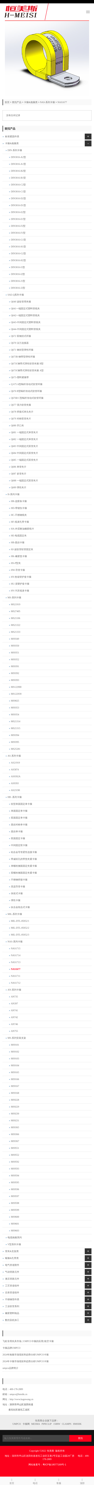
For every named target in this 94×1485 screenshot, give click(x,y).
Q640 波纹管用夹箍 (21, 301)
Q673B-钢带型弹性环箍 (23, 356)
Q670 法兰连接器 (20, 343)
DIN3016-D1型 (18, 205)
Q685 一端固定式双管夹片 (24, 460)
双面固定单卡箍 (19, 818)
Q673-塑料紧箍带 (20, 377)
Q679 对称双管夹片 (21, 418)
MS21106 (15, 618)
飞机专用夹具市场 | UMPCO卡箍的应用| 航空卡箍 (28, 1341)
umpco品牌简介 (10, 1368)
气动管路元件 (12, 1272)
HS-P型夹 (16, 563)
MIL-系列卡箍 (15, 914)
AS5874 (15, 769)
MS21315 (15, 728)
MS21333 (15, 632)
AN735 (14, 996)
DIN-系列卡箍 (15, 150)
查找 (80, 1438)
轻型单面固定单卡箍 (21, 804)
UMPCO (16, 1424)
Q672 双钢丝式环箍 (21, 336)
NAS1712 (15, 983)
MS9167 (15, 1086)
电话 (35, 1480)
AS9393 (15, 783)
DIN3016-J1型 (18, 281)
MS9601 (15, 1224)
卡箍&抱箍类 (31, 102)
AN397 (14, 1003)
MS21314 (15, 721)
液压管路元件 (12, 1279)
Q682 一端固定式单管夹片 (24, 439)
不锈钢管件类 (12, 1299)
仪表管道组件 (12, 1292)
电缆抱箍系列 (15, 1237)
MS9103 (15, 1058)
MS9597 (15, 1196)
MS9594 (15, 1175)
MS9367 (15, 1141)
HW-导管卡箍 (18, 570)
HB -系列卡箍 (15, 797)
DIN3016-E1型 (18, 219)
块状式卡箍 (17, 893)
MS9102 (15, 1051)
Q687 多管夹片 (18, 473)
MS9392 (15, 673)
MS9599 (15, 1210)
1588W (56, 1424)
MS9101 (15, 1045)
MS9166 (15, 1079)
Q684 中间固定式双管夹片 (24, 453)
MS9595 (15, 1182)
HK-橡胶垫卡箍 (19, 556)
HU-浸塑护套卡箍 (20, 584)
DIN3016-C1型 (18, 191)
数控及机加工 (12, 1320)
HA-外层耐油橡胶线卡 (22, 529)
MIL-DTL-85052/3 (20, 934)
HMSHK (77, 1424)
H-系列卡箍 (14, 494)
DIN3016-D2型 (18, 198)
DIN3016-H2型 (18, 260)
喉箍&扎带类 (12, 1258)
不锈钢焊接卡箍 (19, 879)
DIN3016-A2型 (18, 157)
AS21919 (15, 762)
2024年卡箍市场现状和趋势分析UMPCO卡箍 (26, 1361)
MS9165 (15, 1072)
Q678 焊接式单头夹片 (22, 412)
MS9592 (15, 1162)
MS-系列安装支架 (17, 1038)
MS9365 (15, 1127)
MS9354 (15, 714)
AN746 (14, 1024)
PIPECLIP (47, 1424)
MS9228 (15, 1100)
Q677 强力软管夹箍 (21, 405)
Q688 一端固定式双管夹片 (24, 480)
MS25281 (15, 749)
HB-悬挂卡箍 (17, 542)
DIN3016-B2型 (18, 171)
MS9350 (15, 645)
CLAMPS (66, 1424)
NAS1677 (62, 102)
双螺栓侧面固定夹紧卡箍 (24, 873)
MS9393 (15, 680)
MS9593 (15, 1168)
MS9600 (15, 1217)
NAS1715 (15, 948)
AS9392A (15, 776)
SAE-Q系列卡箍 (16, 295)
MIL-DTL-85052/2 (20, 928)
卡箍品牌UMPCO (11, 1348)
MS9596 (15, 1189)
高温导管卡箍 (18, 886)
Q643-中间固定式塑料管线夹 (26, 322)
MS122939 (16, 694)
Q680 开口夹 (17, 425)
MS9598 (15, 1203)
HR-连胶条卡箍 (19, 501)
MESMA (35, 1424)
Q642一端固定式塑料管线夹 (25, 315)
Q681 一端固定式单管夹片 (24, 432)
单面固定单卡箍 (19, 811)
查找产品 (16, 102)
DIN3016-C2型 (18, 184)
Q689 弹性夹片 (18, 487)
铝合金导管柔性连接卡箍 (24, 852)
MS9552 (15, 1155)
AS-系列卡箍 (14, 756)
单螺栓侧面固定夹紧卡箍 (24, 866)
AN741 (14, 1010)
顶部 (82, 1480)
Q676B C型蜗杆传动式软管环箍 (27, 398)
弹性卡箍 (15, 900)
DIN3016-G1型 (18, 239)
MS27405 (15, 611)
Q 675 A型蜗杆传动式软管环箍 (26, 384)
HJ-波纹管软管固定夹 (22, 549)
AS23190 (15, 790)
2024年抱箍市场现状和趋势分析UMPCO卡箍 (26, 1354)
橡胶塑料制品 (12, 1313)
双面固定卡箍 (18, 838)
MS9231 (15, 1120)
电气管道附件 (12, 1265)
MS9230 (15, 1113)
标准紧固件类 (12, 136)
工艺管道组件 (12, 1285)
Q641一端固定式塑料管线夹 (25, 308)
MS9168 (15, 1093)
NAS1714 (15, 955)
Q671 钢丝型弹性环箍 (22, 350)
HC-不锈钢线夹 (19, 515)
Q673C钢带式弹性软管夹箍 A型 (27, 370)
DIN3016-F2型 (18, 226)
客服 (59, 1480)
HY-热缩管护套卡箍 (21, 577)
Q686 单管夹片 (18, 467)
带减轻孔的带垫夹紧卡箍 (24, 859)
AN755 (14, 1031)
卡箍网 (26, 1424)
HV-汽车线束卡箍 (20, 590)
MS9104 (15, 1065)
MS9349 (15, 639)
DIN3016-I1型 (18, 267)
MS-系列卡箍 (14, 597)
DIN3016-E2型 (18, 212)
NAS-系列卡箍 (47, 102)
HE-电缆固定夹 (19, 535)
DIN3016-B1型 (18, 178)
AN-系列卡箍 (14, 990)
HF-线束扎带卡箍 (20, 522)
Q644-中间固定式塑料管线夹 (26, 329)
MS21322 (15, 625)
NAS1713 (15, 962)
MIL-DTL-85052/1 (20, 921)
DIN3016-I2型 (18, 274)
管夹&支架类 (12, 1251)
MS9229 (15, 1107)
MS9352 (15, 659)
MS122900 (16, 687)
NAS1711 (15, 976)
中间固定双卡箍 (19, 845)
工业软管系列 (12, 1306)
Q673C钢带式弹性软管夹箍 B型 (27, 363)
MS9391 (15, 666)
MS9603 (15, 1230)
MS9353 (15, 707)
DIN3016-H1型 (18, 246)
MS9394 (15, 735)
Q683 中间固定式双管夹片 (24, 446)
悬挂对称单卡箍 (19, 824)
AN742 (14, 1017)
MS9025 (15, 701)
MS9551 (15, 1148)
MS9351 (15, 652)
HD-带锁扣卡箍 (19, 508)
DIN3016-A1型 (18, 164)
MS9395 (15, 742)
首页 (7, 102)
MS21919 (15, 604)
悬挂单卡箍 (17, 831)
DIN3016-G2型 (18, 253)
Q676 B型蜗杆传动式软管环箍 (26, 391)
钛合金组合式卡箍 (20, 907)
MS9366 (15, 1134)
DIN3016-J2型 (18, 288)
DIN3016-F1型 (18, 233)
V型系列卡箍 (14, 1244)
